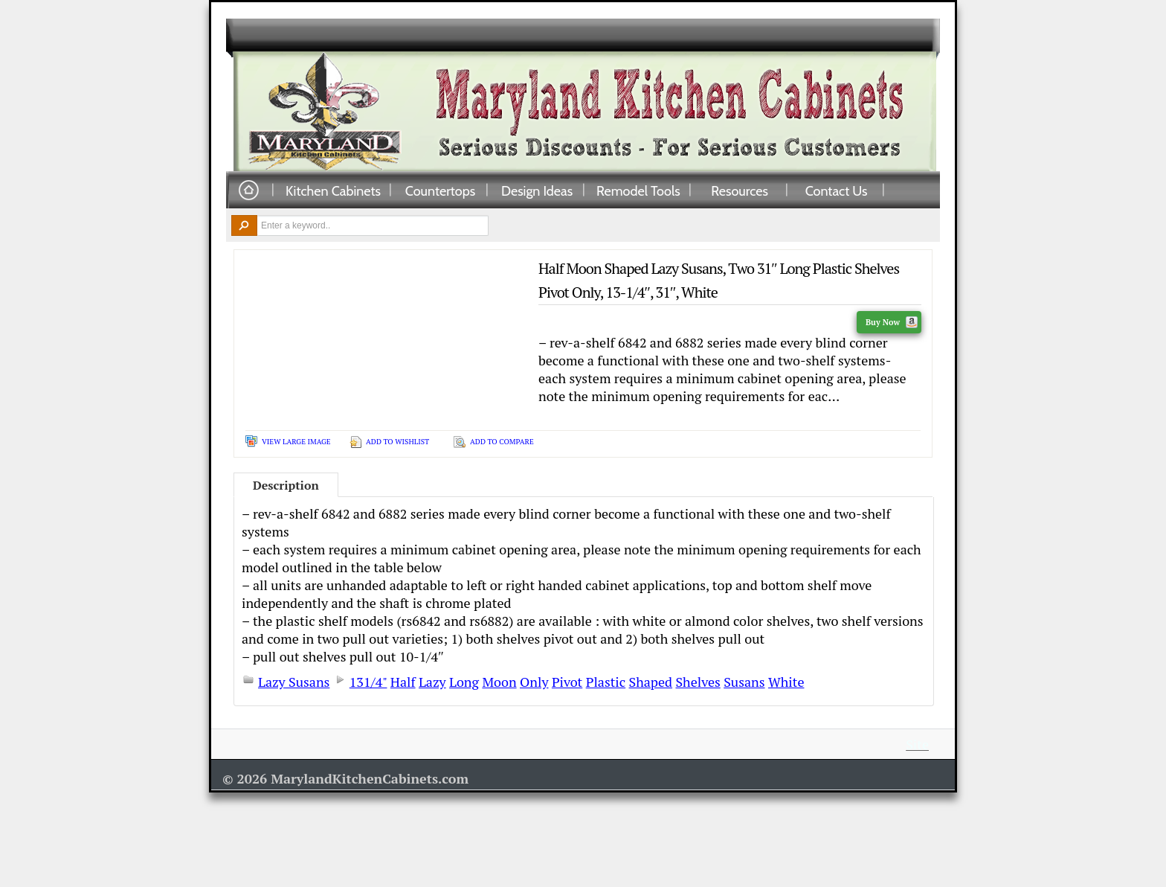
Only (534, 682)
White (786, 682)
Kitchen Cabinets (333, 190)
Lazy (432, 682)
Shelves (697, 682)
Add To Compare (502, 441)
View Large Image (296, 441)
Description (286, 485)
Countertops (440, 190)
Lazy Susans (293, 682)
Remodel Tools (638, 190)
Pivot (567, 682)
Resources (739, 190)
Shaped (651, 682)
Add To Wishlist (397, 441)
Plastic (606, 682)
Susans (744, 682)
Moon (499, 682)
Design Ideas (537, 190)
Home (248, 191)
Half (403, 682)
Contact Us (836, 190)
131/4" (368, 682)
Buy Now (892, 322)
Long (464, 682)
